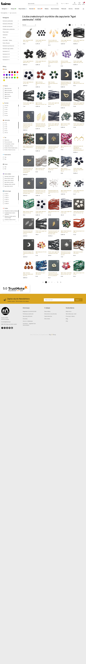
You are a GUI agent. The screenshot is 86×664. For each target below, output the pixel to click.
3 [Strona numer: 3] (75, 25)
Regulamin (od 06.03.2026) (29, 311)
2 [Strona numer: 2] (72, 25)
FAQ (67, 321)
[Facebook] (2, 328)
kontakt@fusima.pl (5, 322)
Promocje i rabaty (70, 316)
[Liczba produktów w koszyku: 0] (83, 3)
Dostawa (25, 318)
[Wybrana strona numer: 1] (70, 25)
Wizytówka (47, 318)
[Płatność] (64, 9)
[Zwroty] (70, 9)
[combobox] (29, 25)
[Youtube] (7, 328)
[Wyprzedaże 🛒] (22, 9)
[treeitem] (11, 21)
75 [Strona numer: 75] (81, 25)
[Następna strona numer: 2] (84, 25)
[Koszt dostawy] (55, 9)
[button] (5, 9)
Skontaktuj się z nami (71, 314)
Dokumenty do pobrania (50, 314)
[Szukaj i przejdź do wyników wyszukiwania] (57, 4)
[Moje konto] (74, 3)
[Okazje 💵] (13, 9)
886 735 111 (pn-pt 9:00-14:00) (9, 324)
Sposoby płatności (27, 316)
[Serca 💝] (40, 9)
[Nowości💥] (32, 9)
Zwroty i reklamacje (28, 321)
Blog (67, 318)
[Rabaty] (46, 9)
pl (62, 3)
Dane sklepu (47, 311)
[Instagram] (5, 328)
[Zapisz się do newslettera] (59, 299)
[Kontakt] (77, 9)
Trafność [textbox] (24, 24)
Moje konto (68, 311)
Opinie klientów (48, 316)
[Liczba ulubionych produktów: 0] (79, 3)
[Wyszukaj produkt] (43, 3)
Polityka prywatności (28, 314)
